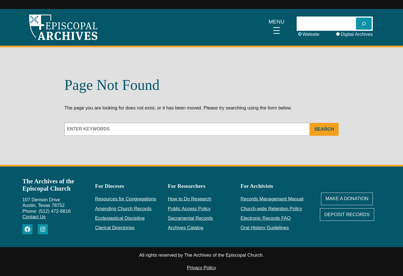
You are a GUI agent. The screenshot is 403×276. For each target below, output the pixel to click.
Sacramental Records (190, 218)
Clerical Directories (115, 227)
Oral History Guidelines (265, 227)
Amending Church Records (123, 208)
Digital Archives (357, 34)
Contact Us (34, 216)
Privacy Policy (201, 267)
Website (311, 34)
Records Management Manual (272, 199)
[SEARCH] (364, 24)
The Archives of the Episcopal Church (48, 185)
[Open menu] (277, 27)
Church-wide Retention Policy (271, 208)
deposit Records (347, 214)
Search (324, 129)
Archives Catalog (185, 227)
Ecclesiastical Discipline (120, 218)
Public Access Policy (189, 208)
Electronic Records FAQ (266, 218)
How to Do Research (189, 199)
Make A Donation (347, 198)
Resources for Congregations (125, 199)
